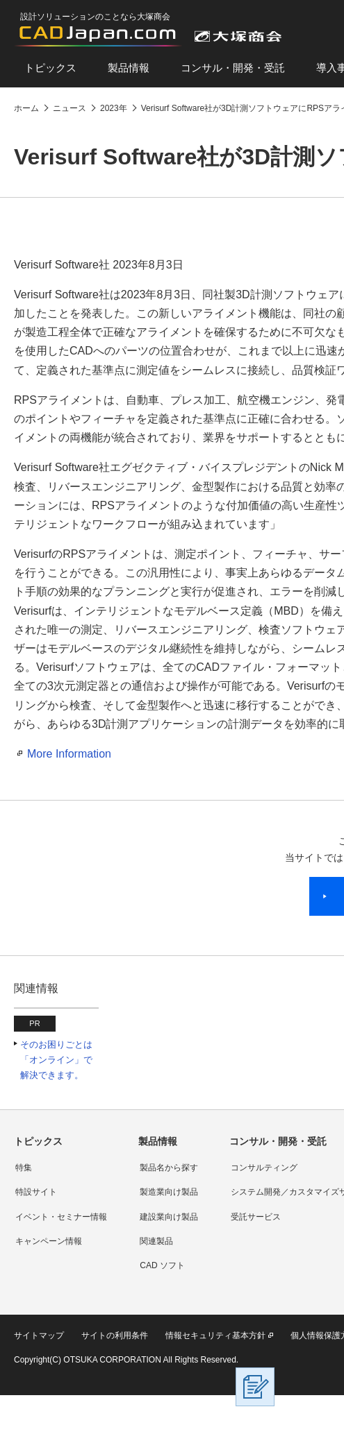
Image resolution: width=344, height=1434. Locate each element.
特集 (23, 1167)
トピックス (50, 68)
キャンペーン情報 (48, 1241)
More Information (69, 754)
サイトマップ (39, 1335)
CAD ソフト (162, 1265)
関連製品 (156, 1241)
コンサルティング (264, 1167)
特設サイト (36, 1192)
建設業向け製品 (169, 1217)
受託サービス (256, 1217)
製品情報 (128, 68)
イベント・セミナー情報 (61, 1217)
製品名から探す (169, 1167)
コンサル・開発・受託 (233, 68)
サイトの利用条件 (114, 1335)
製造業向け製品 (169, 1192)
